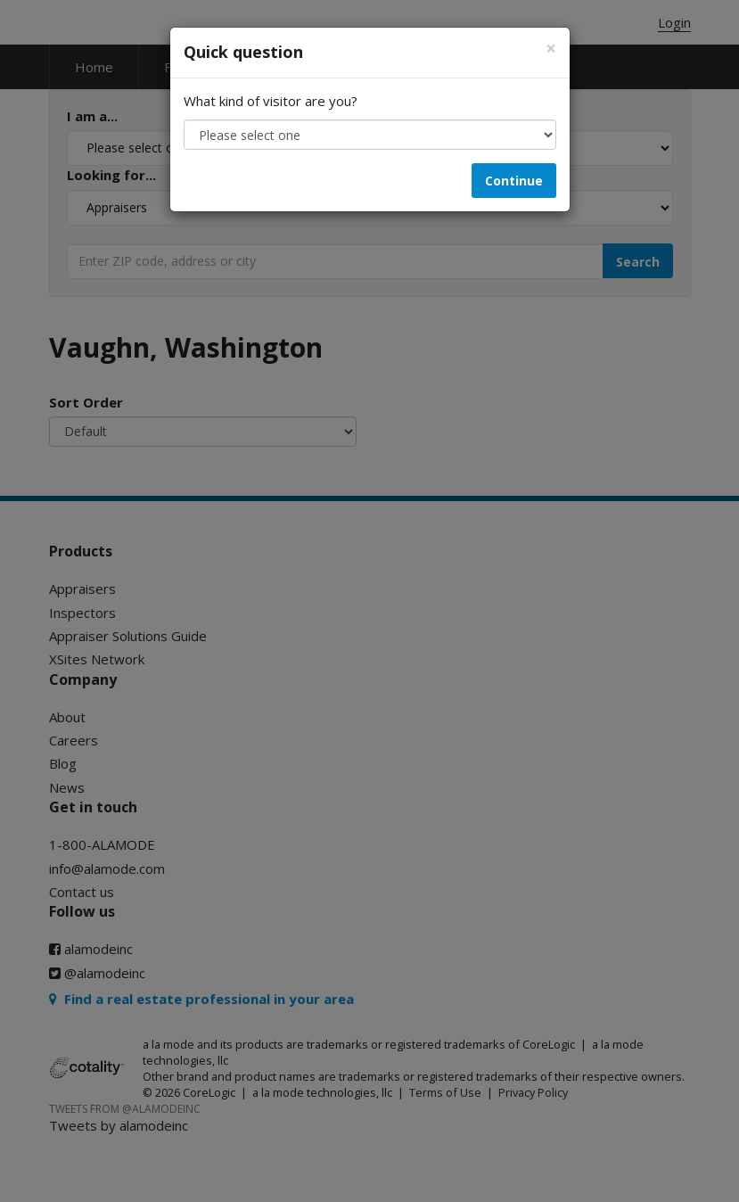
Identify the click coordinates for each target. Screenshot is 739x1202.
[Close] (551, 48)
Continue (514, 180)
